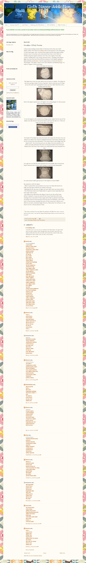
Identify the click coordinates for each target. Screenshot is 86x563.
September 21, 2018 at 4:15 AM (33, 454)
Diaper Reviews (61, 25)
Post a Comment (30, 549)
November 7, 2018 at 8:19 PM (33, 500)
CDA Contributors (51, 25)
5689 (26, 435)
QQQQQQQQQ (29, 384)
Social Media (25, 25)
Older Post (62, 553)
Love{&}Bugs (28, 227)
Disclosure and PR (14, 25)
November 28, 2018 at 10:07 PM (33, 523)
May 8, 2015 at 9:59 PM (31, 307)
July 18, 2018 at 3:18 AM (31, 402)
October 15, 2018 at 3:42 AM (33, 477)
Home (6, 25)
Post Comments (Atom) (36, 555)
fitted (48, 86)
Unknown (27, 312)
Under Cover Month (41, 220)
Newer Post (27, 553)
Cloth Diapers (30, 220)
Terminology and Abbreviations (37, 25)
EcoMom (41, 50)
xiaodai (27, 241)
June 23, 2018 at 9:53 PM (32, 379)
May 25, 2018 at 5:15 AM (32, 355)
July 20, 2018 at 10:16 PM (32, 430)
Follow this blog (13, 128)
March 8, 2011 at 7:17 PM (32, 236)
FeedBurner (16, 92)
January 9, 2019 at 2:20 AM (32, 546)
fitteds (34, 220)
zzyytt (27, 505)
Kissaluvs (36, 61)
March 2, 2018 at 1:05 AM (32, 330)
